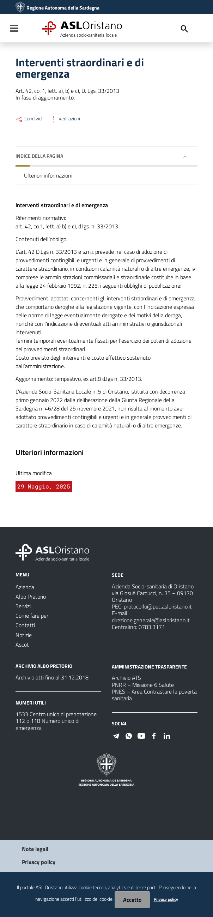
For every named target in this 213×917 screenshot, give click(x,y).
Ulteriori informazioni (48, 175)
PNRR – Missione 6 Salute (143, 685)
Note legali (35, 849)
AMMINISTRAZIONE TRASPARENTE (149, 666)
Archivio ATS (126, 677)
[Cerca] (184, 29)
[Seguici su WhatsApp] (128, 735)
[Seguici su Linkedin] (167, 735)
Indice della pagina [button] (39, 156)
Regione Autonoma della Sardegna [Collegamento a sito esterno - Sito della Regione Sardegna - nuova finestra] (62, 7)
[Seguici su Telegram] (116, 735)
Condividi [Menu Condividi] (29, 118)
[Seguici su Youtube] (141, 735)
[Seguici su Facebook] (154, 735)
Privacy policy (38, 862)
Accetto (132, 899)
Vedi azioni (65, 118)
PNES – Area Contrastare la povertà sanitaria (154, 694)
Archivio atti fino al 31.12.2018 (52, 677)
